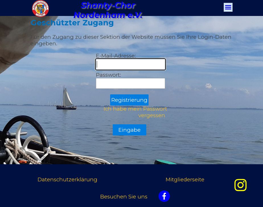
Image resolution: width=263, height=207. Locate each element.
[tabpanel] (76, 180)
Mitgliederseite (185, 179)
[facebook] (164, 196)
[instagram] (240, 185)
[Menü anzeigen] (228, 7)
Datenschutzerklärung (67, 179)
